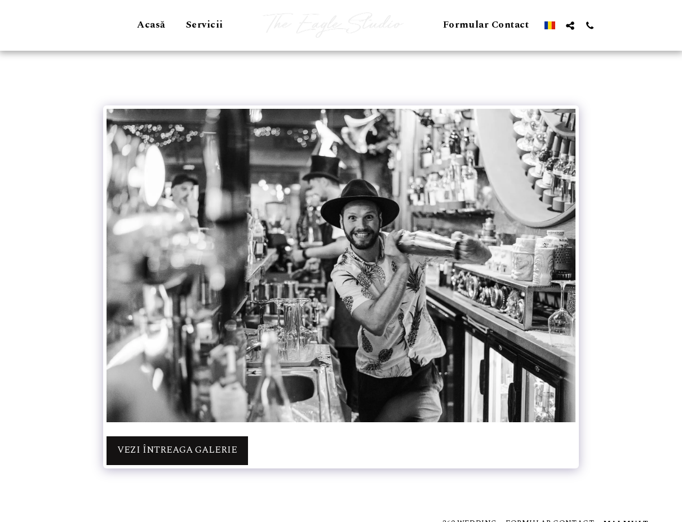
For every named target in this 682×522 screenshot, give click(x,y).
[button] (570, 25)
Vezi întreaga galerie (177, 450)
